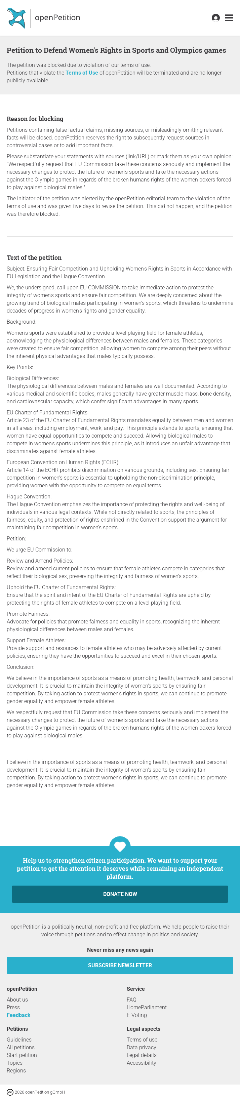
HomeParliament (147, 1007)
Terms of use (142, 1039)
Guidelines (19, 1039)
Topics (15, 1063)
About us (17, 999)
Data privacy (141, 1047)
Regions (16, 1070)
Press (13, 1007)
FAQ (131, 999)
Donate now (120, 894)
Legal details (142, 1055)
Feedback (19, 1015)
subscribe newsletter (120, 965)
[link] (229, 18)
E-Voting (137, 1015)
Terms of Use (82, 73)
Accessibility (141, 1063)
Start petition (22, 1055)
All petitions (21, 1047)
